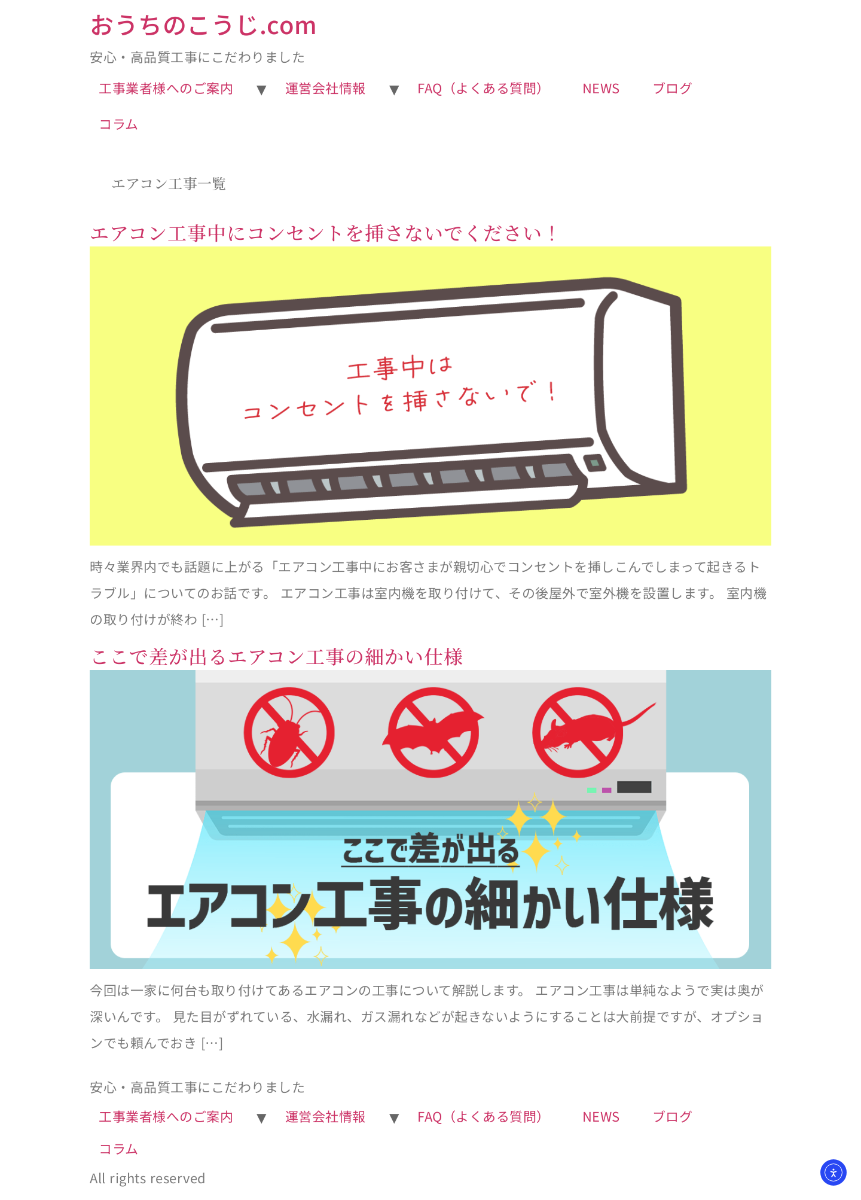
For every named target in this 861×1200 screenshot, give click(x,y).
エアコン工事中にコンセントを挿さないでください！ (326, 232)
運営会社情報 (325, 87)
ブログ (672, 87)
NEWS (601, 87)
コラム (119, 123)
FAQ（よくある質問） (483, 87)
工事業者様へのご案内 (166, 87)
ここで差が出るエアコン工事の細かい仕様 (276, 655)
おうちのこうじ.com (203, 24)
